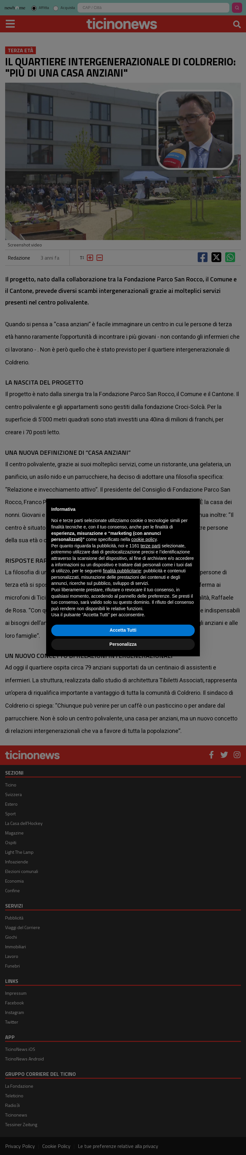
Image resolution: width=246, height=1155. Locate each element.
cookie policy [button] (144, 539)
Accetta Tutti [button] (123, 630)
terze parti (150, 545)
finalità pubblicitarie (122, 570)
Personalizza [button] (123, 644)
